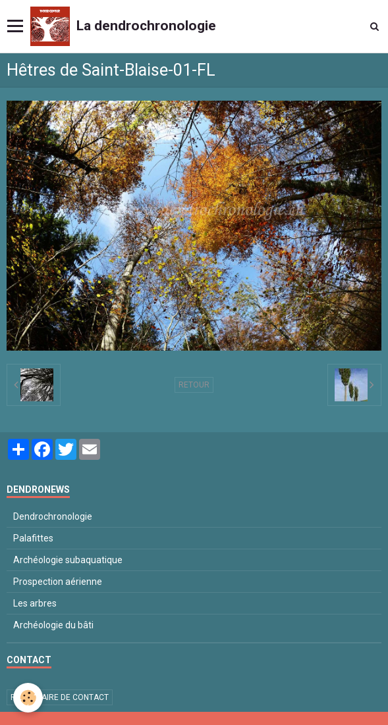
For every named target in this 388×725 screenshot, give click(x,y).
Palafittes (33, 538)
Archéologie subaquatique (68, 560)
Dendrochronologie (52, 516)
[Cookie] (28, 697)
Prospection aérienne (57, 581)
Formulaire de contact (60, 697)
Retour (194, 384)
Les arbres (35, 603)
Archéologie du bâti (53, 625)
